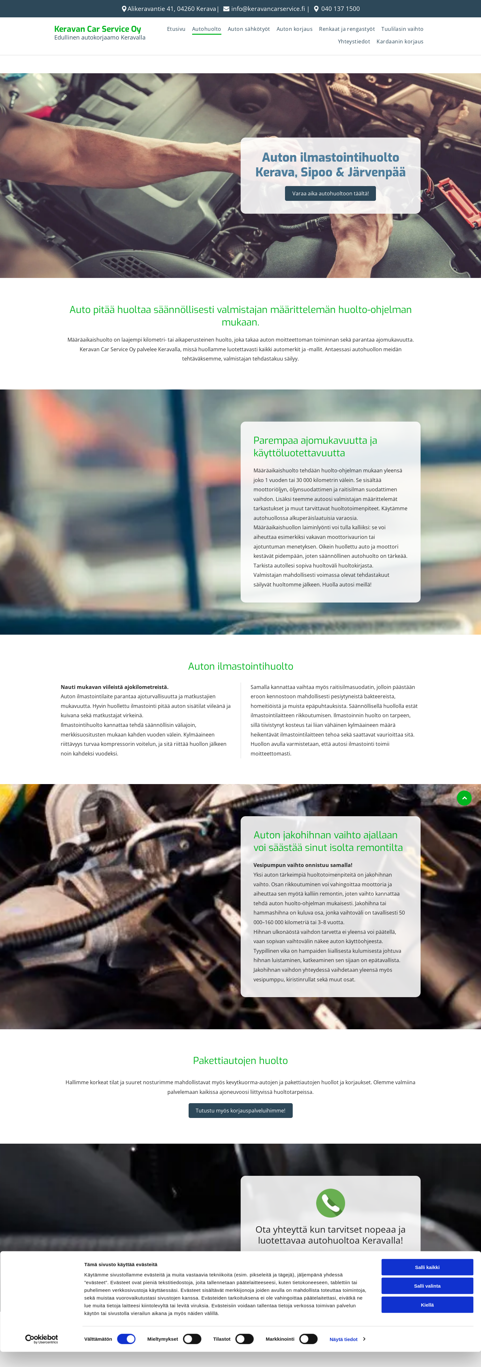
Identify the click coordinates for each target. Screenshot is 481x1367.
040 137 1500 (340, 8)
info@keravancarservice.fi (268, 8)
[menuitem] (176, 30)
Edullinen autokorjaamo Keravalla (100, 37)
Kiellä (427, 1320)
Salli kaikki (427, 1282)
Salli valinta (427, 1301)
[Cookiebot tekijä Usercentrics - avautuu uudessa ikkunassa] (41, 1354)
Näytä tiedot (344, 1354)
